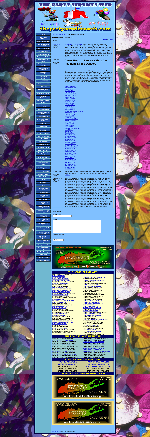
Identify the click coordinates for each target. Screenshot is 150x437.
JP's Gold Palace (43, 141)
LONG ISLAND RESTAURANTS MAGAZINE (96, 354)
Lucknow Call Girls (70, 88)
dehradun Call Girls (70, 144)
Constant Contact (43, 257)
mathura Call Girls (70, 167)
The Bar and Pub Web (43, 203)
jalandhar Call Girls (70, 161)
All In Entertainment (43, 41)
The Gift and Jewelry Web (43, 215)
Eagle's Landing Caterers (43, 69)
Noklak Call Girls (70, 100)
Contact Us (43, 179)
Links (43, 185)
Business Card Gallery (43, 188)
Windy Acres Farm (43, 84)
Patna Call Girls (69, 125)
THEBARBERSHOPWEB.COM (61, 283)
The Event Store (43, 144)
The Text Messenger (43, 252)
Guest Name (57, 214)
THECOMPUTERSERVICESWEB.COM (63, 303)
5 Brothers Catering (43, 93)
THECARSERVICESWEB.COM (61, 294)
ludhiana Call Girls (70, 165)
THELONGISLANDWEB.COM (91, 291)
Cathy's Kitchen (43, 160)
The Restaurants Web (43, 195)
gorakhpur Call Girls (71, 148)
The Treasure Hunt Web (43, 228)
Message (56, 219)
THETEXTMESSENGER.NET (91, 328)
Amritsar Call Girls (70, 97)
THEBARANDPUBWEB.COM (60, 281)
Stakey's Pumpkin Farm (43, 153)
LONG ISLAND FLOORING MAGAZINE (64, 357)
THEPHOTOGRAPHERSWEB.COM (93, 306)
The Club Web (43, 199)
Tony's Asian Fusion (43, 57)
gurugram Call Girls (70, 150)
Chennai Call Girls (70, 92)
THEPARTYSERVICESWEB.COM (92, 303)
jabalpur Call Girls (70, 156)
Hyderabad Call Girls (71, 94)
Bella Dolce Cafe (43, 150)
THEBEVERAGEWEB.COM (60, 285)
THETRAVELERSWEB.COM (91, 332)
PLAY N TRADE (43, 81)
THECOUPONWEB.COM (59, 304)
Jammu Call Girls (70, 112)
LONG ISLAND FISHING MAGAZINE (63, 354)
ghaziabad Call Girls (71, 147)
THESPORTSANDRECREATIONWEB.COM (95, 322)
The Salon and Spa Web (43, 211)
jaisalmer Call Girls (70, 159)
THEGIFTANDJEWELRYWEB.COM (62, 323)
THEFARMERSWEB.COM (59, 309)
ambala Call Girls (70, 134)
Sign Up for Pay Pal (43, 245)
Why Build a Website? (43, 37)
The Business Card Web (43, 241)
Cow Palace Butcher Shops (43, 101)
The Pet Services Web (43, 224)
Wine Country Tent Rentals (43, 112)
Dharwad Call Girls (70, 109)
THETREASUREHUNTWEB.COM (92, 333)
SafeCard (67, 175)
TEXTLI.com (43, 254)
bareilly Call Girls (70, 136)
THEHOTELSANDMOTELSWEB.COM (93, 283)
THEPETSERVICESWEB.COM (91, 304)
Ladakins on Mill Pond (43, 90)
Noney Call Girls (69, 103)
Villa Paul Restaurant (43, 97)
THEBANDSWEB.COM (58, 280)
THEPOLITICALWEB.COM (90, 309)
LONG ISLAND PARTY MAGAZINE (94, 347)
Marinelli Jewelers (43, 109)
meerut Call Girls (70, 169)
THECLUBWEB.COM (58, 301)
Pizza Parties (43, 177)
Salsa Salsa (43, 126)
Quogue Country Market (43, 60)
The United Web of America (43, 232)
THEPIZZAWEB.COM (89, 307)
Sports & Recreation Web (43, 220)
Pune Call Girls (69, 106)
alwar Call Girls (69, 133)
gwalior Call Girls (70, 151)
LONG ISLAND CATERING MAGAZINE (64, 347)
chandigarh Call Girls (71, 142)
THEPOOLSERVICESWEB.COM (92, 310)
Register (111, 39)
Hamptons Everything (43, 129)
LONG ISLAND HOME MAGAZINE (93, 344)
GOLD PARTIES (43, 139)
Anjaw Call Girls (69, 126)
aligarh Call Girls (69, 131)
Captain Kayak (43, 86)
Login (105, 39)
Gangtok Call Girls (70, 95)
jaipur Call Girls (69, 158)
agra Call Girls (69, 130)
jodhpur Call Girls (70, 162)
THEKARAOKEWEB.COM (90, 287)
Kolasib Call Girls (70, 105)
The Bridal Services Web (43, 207)
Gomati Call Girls (70, 91)
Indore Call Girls (69, 102)
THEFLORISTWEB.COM (59, 317)
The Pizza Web (43, 192)
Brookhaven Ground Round (43, 119)
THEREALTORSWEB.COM (90, 313)
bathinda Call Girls (70, 137)
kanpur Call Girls (70, 164)
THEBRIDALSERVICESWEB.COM (62, 291)
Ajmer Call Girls (69, 123)
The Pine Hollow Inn (43, 171)
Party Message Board (58, 34)
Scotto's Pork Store (43, 48)
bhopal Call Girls (69, 139)
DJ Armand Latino (43, 157)
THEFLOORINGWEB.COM (60, 316)
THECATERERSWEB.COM (60, 297)
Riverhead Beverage (43, 133)
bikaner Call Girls (70, 141)
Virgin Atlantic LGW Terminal (73, 44)
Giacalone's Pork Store (43, 167)
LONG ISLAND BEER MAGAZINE (62, 343)
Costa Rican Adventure (43, 77)
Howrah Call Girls (70, 86)
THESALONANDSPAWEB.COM (92, 317)
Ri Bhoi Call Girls (70, 108)
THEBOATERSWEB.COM (59, 290)
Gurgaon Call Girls (70, 120)
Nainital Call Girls (70, 89)
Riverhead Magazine (43, 260)
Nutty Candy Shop (43, 147)
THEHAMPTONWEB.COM (59, 331)
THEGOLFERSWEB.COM (59, 326)
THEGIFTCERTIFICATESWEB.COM (62, 325)
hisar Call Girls (69, 155)
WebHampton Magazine (43, 237)
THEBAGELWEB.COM (58, 278)
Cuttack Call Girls (70, 98)
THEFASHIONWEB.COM (59, 310)
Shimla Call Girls (70, 117)
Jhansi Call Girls (69, 122)
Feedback (43, 182)
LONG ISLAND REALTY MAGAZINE (94, 352)
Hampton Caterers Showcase (43, 64)
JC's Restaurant (43, 51)
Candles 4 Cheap (43, 174)
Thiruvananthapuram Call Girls (74, 111)
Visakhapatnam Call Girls (72, 128)
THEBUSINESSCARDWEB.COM (61, 293)
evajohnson (56, 44)
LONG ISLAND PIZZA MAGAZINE (93, 350)
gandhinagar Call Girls (71, 145)
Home (43, 34)
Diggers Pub (43, 123)
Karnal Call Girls (69, 116)
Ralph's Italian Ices (43, 54)
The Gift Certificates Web (43, 248)
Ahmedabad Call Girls (71, 119)
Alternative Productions (43, 73)
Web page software (56, 433)
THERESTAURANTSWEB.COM (92, 316)
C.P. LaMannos (43, 116)
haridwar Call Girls (70, 153)
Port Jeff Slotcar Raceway (43, 105)
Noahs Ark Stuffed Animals (43, 45)
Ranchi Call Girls (70, 114)
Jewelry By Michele (43, 136)
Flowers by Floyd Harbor (43, 163)
